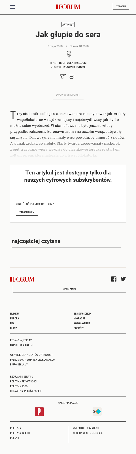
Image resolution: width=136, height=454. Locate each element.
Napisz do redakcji (21, 345)
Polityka (15, 428)
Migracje (79, 318)
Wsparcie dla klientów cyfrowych (31, 354)
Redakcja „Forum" (21, 340)
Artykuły (68, 24)
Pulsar (14, 437)
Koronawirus (82, 323)
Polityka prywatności (23, 381)
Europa (14, 318)
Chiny (13, 328)
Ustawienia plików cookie (26, 391)
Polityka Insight (20, 433)
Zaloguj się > (26, 212)
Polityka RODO (19, 386)
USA (12, 323)
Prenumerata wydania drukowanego (32, 359)
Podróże (79, 328)
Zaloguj (121, 6)
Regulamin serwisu (21, 376)
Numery (15, 313)
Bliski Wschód (82, 313)
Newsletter (69, 289)
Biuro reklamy (19, 364)
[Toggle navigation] (12, 7)
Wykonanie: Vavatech (86, 428)
